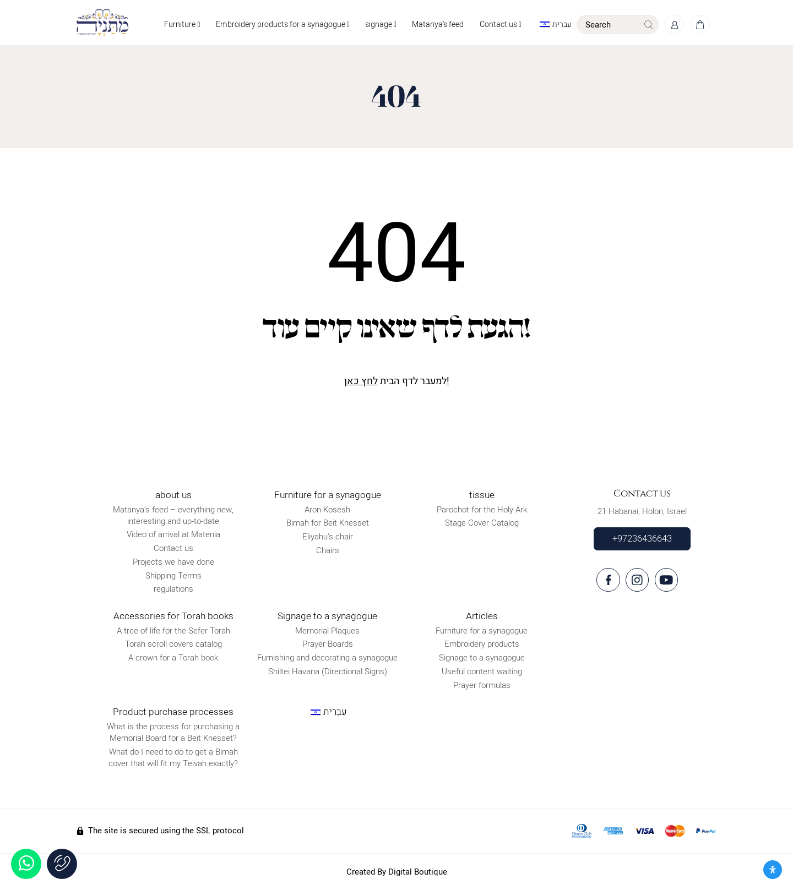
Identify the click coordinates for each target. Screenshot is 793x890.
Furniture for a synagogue (327, 495)
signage (379, 24)
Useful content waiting (482, 671)
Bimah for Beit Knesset (327, 523)
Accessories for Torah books (173, 616)
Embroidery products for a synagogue (280, 24)
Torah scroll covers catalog (173, 644)
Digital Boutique (417, 872)
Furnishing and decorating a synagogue (327, 658)
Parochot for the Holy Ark (482, 510)
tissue (482, 495)
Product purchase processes (173, 712)
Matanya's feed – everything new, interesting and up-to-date (173, 515)
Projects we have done (173, 562)
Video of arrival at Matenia (173, 535)
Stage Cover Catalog (482, 523)
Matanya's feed (436, 24)
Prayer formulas (481, 685)
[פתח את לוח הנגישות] (772, 869)
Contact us (499, 24)
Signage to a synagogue (327, 616)
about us (173, 495)
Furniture (180, 24)
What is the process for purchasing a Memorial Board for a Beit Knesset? (173, 732)
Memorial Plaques (327, 631)
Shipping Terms (173, 576)
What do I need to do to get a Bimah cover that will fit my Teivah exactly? (173, 757)
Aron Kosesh (327, 510)
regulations (173, 589)
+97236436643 (642, 538)
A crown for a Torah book (173, 658)
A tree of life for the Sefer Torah (173, 631)
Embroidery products (481, 644)
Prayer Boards (327, 644)
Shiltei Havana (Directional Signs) (327, 671)
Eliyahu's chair (327, 537)
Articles (482, 616)
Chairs (327, 550)
